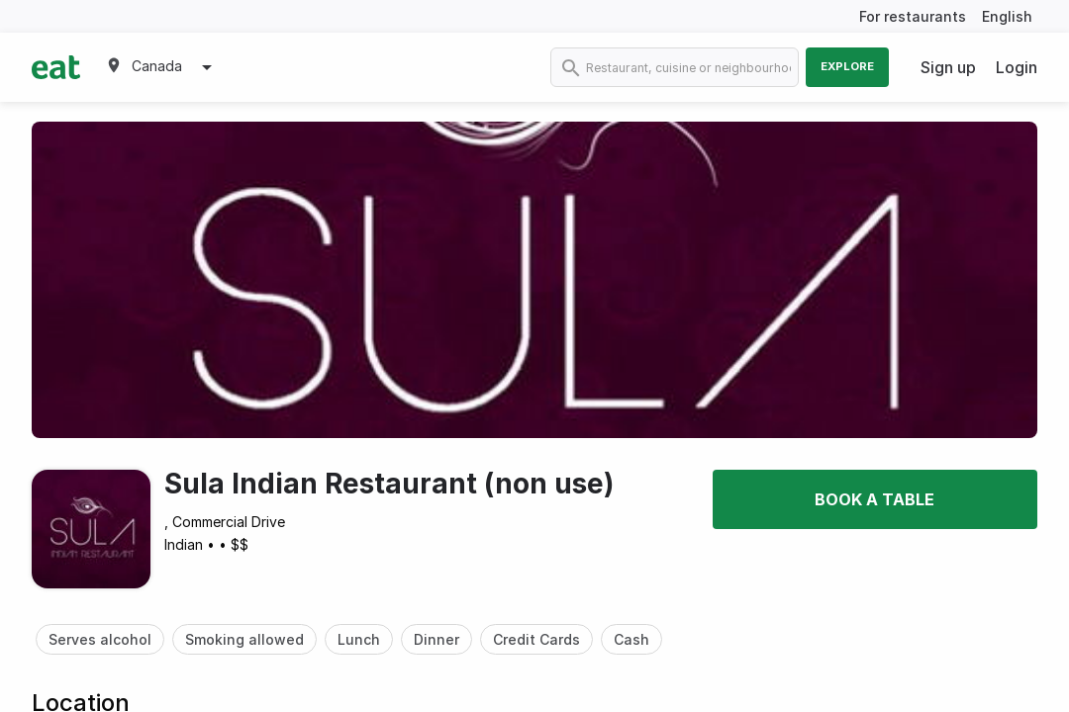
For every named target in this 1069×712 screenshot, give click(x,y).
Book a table (874, 499)
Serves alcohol (100, 639)
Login (1016, 67)
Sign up (948, 67)
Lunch (359, 639)
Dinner (436, 639)
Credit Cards (536, 639)
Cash (631, 639)
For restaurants (912, 16)
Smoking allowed (244, 639)
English (1007, 16)
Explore (847, 66)
